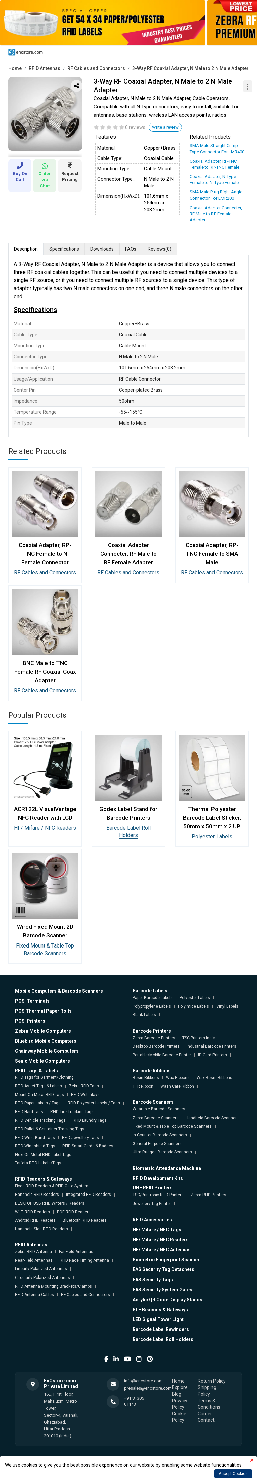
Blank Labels (144, 1014)
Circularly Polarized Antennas (42, 1277)
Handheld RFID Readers (37, 1194)
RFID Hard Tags (29, 1111)
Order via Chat (44, 175)
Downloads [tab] (102, 249)
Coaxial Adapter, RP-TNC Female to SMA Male (212, 554)
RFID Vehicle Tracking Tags (40, 1120)
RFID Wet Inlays (85, 1094)
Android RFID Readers (35, 1220)
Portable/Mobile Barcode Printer (162, 1055)
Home (15, 68)
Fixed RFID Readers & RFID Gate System (51, 1186)
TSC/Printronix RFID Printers (158, 1194)
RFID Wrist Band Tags (35, 1137)
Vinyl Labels (227, 1006)
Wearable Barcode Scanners (159, 1109)
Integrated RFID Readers (88, 1194)
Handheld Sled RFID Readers (41, 1229)
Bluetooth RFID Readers (85, 1220)
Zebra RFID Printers (208, 1194)
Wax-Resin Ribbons (214, 1077)
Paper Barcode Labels (153, 997)
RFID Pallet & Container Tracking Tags (49, 1129)
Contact (206, 1420)
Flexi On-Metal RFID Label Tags (43, 1154)
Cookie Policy (179, 1417)
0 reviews (135, 127)
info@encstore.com (143, 1380)
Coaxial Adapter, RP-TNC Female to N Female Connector (45, 554)
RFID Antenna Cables (34, 1294)
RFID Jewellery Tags (80, 1137)
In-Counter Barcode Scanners (160, 1135)
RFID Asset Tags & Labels (38, 1086)
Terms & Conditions (209, 1404)
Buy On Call (20, 172)
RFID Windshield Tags (35, 1146)
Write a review (165, 127)
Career (205, 1413)
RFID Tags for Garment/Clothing (44, 1077)
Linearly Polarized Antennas (41, 1268)
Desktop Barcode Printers (156, 1046)
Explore (180, 1387)
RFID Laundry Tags (90, 1120)
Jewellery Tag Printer (152, 1203)
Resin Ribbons (146, 1077)
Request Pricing (69, 172)
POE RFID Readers (74, 1212)
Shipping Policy (207, 1391)
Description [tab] (26, 249)
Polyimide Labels (193, 1006)
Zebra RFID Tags (84, 1086)
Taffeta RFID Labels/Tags (38, 1163)
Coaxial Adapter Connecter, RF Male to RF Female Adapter (216, 213)
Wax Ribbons (178, 1077)
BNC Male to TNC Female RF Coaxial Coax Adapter (45, 672)
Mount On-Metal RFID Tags (39, 1094)
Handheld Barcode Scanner (211, 1118)
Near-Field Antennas (34, 1260)
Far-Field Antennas (76, 1251)
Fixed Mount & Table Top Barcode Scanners (172, 1126)
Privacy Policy (179, 1404)
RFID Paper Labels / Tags (38, 1103)
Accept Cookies (233, 1473)
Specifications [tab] (64, 249)
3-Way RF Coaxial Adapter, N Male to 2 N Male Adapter (190, 68)
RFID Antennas (44, 68)
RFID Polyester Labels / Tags (94, 1103)
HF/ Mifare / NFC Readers (45, 828)
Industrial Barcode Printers (211, 1046)
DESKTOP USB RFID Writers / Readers (49, 1203)
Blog (176, 1394)
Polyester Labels (212, 836)
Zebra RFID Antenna (33, 1251)
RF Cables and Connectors (96, 68)
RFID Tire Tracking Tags (72, 1111)
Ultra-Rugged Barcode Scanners (162, 1152)
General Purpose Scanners (157, 1143)
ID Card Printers (212, 1055)
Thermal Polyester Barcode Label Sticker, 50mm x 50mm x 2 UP (212, 818)
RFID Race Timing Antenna (84, 1260)
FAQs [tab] (130, 249)
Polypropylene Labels (152, 1006)
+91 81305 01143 (134, 1401)
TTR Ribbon (143, 1086)
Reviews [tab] (159, 249)
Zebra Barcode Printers (154, 1038)
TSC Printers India (198, 1038)
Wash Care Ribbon (177, 1086)
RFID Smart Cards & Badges (87, 1146)
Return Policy (212, 1381)
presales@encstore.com (148, 1388)
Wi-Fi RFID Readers (32, 1212)
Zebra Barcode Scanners (156, 1118)
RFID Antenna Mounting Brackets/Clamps (53, 1286)
